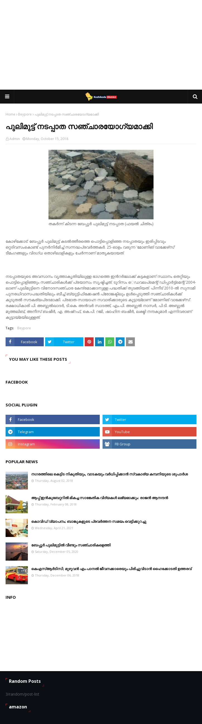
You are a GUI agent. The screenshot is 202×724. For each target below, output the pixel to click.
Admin (14, 138)
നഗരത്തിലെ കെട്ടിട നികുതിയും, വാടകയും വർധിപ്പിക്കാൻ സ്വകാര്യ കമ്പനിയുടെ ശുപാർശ (109, 474)
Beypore (25, 114)
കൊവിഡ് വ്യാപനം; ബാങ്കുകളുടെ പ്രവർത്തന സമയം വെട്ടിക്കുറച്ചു (88, 521)
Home (10, 114)
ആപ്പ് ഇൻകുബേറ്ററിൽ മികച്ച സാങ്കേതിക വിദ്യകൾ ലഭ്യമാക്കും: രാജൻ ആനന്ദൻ (99, 497)
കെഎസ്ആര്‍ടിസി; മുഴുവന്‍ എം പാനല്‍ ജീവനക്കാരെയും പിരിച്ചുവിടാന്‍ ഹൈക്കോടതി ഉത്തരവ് (111, 568)
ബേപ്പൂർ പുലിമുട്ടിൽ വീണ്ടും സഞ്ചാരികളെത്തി (71, 545)
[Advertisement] (104, 45)
